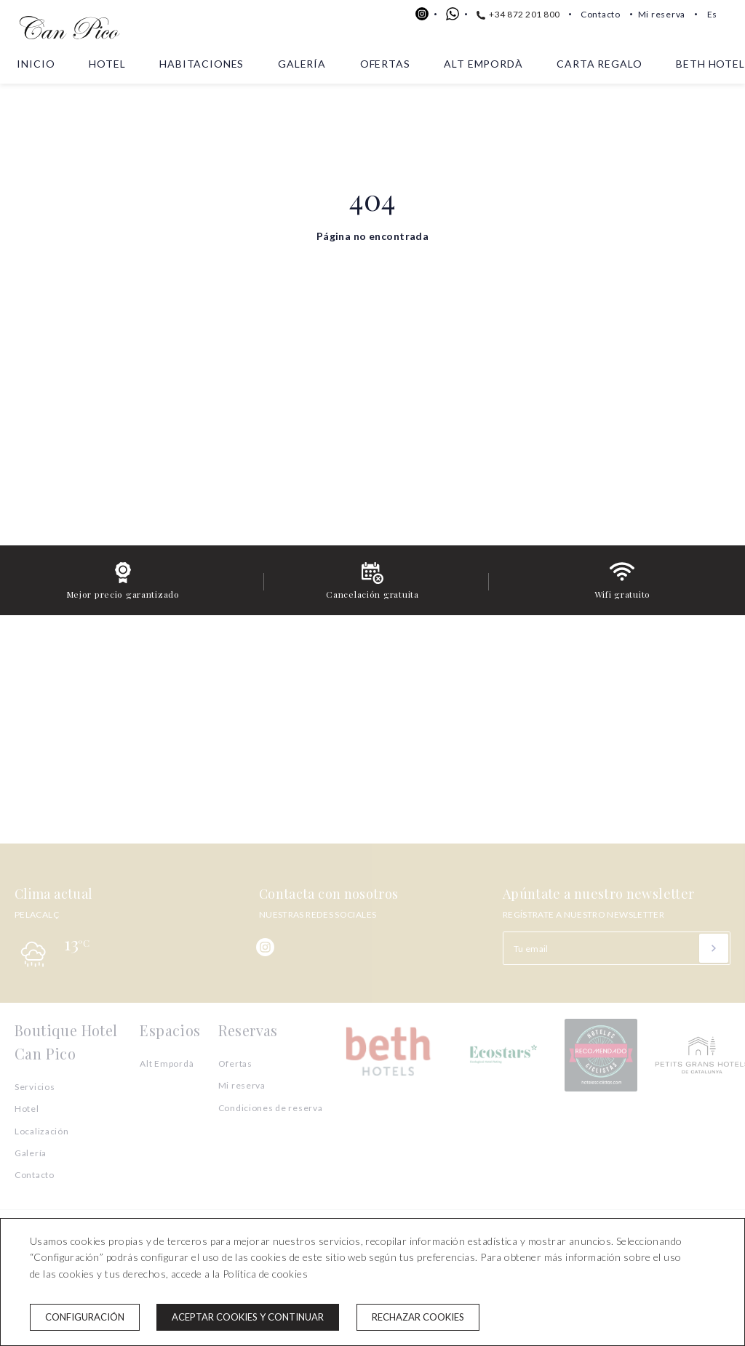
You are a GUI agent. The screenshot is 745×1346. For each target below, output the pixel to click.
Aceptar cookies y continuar (248, 1317)
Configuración (84, 1317)
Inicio (36, 63)
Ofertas (385, 63)
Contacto (601, 14)
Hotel (107, 63)
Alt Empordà (483, 63)
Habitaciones (201, 63)
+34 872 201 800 (518, 14)
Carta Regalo (599, 63)
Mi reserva (661, 14)
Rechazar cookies (418, 1317)
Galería (302, 63)
